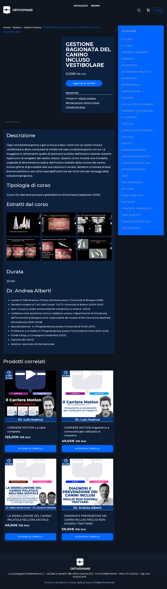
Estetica (127, 123)
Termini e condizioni (55, 582)
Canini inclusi (91, 102)
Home (6, 27)
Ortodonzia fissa (75, 107)
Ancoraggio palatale (136, 71)
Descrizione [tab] (12, 121)
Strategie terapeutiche (138, 208)
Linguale (127, 136)
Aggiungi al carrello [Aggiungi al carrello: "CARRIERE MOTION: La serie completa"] (30, 448)
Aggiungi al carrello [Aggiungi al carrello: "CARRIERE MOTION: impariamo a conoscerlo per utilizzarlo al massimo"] (87, 448)
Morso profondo (133, 149)
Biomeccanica (74, 102)
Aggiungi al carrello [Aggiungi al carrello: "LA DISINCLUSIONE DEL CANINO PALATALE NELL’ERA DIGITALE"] (30, 536)
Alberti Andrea (32, 27)
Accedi (158, 10)
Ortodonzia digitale (135, 162)
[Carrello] (148, 10)
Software (128, 201)
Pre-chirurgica (132, 182)
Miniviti (126, 143)
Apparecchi (129, 78)
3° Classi (127, 45)
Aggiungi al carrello (84, 83)
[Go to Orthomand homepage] (18, 9)
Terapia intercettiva (136, 221)
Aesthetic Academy (134, 52)
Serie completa (132, 195)
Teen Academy (131, 214)
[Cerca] (139, 10)
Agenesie (127, 58)
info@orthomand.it (104, 582)
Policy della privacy (80, 582)
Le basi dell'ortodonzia (138, 130)
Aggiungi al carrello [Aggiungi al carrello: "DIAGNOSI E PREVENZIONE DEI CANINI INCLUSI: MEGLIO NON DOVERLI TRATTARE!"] (87, 536)
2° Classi (127, 39)
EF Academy (129, 117)
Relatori (17, 27)
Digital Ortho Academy (137, 104)
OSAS (124, 175)
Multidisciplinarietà (135, 156)
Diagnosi (127, 97)
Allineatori (129, 65)
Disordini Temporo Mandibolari (142, 110)
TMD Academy (130, 227)
